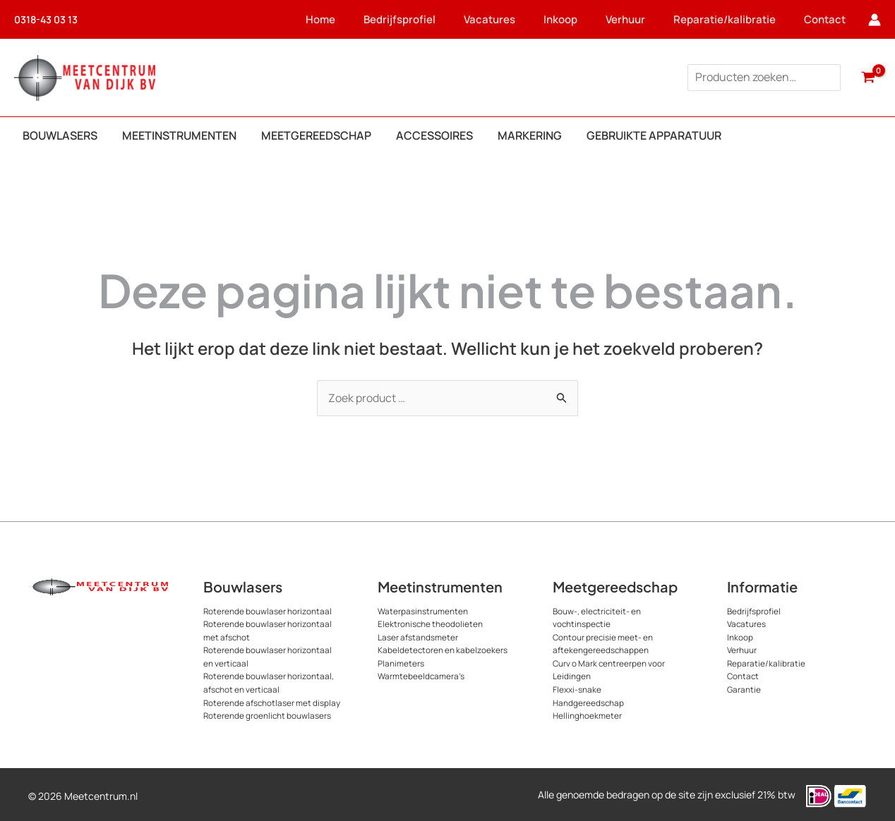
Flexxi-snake (577, 687)
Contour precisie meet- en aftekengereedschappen (603, 643)
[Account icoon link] (874, 19)
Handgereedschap (589, 700)
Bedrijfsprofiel (408, 19)
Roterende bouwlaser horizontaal (267, 611)
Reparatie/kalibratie (733, 19)
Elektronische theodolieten (430, 624)
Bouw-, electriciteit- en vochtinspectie (597, 617)
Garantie (744, 687)
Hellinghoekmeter (587, 713)
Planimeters (401, 662)
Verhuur (634, 19)
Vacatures (498, 19)
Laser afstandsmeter (418, 637)
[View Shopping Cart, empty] (868, 77)
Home (329, 19)
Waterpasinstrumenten (423, 611)
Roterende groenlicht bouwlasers (267, 713)
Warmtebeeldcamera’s (421, 675)
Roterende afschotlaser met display (272, 700)
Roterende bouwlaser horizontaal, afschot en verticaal (269, 681)
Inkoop (569, 19)
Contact (833, 19)
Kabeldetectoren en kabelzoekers (443, 649)
